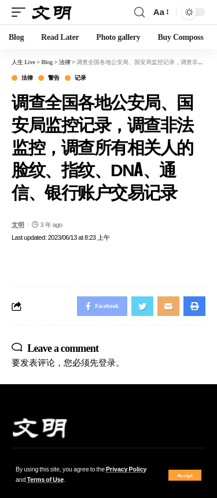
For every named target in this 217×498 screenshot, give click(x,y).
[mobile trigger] (21, 12)
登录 (107, 362)
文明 (18, 225)
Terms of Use (45, 480)
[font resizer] (160, 12)
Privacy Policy (126, 469)
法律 (26, 78)
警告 (53, 78)
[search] (139, 12)
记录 (80, 78)
